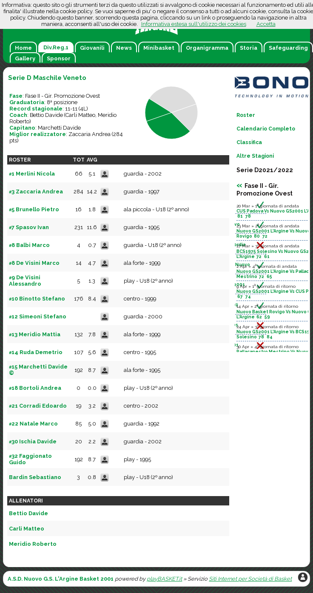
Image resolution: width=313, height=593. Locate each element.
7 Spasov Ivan (29, 227)
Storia (248, 48)
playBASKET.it (164, 579)
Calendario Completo (265, 129)
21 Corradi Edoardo (38, 406)
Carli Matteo (80, 115)
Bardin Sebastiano (35, 477)
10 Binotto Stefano (37, 298)
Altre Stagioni (255, 156)
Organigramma (207, 48)
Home (23, 48)
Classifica (249, 142)
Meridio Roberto (33, 544)
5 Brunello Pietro (34, 209)
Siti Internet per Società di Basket (250, 579)
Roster (245, 115)
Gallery (25, 58)
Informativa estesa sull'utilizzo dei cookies (193, 24)
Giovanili (92, 48)
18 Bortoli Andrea (35, 388)
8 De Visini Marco (34, 263)
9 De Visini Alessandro (25, 280)
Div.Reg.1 (55, 47)
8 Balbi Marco (29, 245)
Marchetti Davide (59, 128)
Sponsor (59, 58)
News (124, 48)
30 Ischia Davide (33, 441)
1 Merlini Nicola (32, 173)
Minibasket (158, 48)
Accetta (266, 24)
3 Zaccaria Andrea (36, 191)
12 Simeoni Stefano (37, 316)
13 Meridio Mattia (34, 334)
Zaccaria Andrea (89, 134)
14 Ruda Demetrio (36, 352)
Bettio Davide (46, 115)
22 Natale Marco (33, 423)
